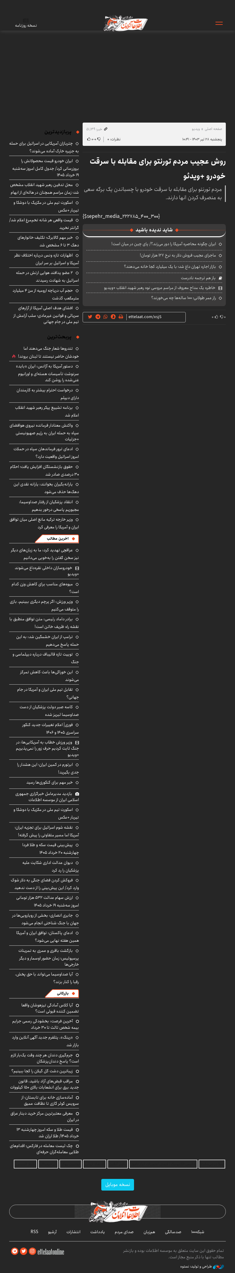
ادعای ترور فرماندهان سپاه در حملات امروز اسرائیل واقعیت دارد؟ (46, 453)
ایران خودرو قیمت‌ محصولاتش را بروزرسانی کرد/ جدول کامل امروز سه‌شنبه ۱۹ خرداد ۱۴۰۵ (45, 168)
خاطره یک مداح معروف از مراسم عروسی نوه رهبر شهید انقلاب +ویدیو (159, 287)
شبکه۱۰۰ (197, 1232)
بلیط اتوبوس (25, 1164)
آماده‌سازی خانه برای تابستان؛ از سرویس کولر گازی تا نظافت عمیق (50, 1100)
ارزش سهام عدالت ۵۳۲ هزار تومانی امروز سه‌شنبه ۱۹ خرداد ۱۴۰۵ (47, 901)
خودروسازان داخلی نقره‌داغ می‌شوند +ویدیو (47, 570)
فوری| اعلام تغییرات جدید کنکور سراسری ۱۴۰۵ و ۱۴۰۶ (50, 728)
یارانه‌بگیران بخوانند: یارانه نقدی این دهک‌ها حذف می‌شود (46, 488)
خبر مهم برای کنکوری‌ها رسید (49, 782)
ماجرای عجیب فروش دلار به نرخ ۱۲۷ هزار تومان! (178, 255)
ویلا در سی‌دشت (212, 1164)
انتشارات (73, 1232)
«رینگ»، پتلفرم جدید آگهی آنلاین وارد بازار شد (45, 1041)
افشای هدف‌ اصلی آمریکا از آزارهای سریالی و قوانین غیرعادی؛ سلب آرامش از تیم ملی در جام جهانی (46, 315)
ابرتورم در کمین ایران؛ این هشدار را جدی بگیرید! (48, 768)
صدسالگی (173, 1232)
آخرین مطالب (58, 539)
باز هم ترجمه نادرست (198, 278)
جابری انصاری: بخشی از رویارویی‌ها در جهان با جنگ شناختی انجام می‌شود (45, 919)
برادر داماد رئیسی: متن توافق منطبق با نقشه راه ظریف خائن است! (44, 623)
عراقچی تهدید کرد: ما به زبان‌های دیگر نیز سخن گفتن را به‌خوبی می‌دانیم (45, 554)
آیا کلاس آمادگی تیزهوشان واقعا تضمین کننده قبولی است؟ (50, 1008)
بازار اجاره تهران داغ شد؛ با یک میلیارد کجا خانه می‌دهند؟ (170, 266)
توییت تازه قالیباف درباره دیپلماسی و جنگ (46, 658)
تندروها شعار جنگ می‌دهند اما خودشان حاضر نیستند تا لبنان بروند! (48, 352)
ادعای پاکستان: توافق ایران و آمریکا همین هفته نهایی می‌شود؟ (47, 936)
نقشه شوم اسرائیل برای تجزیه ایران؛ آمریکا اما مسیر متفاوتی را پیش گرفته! (47, 831)
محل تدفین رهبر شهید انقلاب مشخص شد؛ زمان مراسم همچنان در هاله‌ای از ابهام (44, 188)
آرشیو (52, 1232)
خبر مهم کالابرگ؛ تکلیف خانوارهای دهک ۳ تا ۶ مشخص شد (48, 241)
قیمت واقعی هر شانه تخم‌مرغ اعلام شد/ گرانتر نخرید (44, 224)
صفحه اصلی (213, 129)
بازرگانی (63, 993)
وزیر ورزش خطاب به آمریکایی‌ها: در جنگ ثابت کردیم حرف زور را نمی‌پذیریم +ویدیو (47, 748)
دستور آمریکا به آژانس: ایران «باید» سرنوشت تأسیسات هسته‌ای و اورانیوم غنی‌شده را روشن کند (47, 373)
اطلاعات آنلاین (125, 23)
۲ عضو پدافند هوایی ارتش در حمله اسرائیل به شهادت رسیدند (47, 276)
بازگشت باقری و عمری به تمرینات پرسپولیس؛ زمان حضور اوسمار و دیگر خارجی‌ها (48, 957)
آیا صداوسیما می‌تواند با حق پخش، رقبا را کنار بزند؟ (47, 978)
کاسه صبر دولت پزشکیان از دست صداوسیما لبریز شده (49, 711)
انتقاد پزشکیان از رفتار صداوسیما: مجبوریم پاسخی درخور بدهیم (49, 506)
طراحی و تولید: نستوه (202, 1266)
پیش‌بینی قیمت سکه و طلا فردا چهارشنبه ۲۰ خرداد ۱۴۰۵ (50, 849)
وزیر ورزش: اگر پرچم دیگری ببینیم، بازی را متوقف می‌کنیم (44, 605)
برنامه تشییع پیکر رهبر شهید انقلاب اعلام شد (47, 411)
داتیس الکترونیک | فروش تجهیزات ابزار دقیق (163, 1164)
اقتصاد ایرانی (94, 1164)
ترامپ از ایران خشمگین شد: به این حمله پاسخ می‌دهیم (47, 640)
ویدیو (196, 129)
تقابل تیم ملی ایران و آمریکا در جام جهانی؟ (48, 693)
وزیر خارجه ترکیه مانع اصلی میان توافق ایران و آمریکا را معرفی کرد (44, 523)
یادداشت (97, 1232)
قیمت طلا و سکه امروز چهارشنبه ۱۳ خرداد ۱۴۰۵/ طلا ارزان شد (48, 1132)
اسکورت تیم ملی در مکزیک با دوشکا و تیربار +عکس (46, 206)
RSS (34, 1232)
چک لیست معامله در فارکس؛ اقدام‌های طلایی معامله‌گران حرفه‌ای (44, 1148)
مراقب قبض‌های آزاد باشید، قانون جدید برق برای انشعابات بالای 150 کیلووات (44, 1084)
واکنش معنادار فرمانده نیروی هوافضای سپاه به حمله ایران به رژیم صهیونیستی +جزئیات (44, 432)
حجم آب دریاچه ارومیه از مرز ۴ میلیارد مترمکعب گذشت (46, 294)
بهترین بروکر (71, 1164)
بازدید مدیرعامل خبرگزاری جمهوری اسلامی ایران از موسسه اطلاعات (47, 796)
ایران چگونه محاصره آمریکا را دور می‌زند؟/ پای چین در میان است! (163, 244)
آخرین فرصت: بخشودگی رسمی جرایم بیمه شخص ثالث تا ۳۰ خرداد (45, 1024)
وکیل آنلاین (118, 1164)
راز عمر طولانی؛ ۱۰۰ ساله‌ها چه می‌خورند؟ (183, 297)
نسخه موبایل (117, 1184)
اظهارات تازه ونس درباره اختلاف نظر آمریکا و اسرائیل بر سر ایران (46, 259)
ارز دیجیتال (48, 1164)
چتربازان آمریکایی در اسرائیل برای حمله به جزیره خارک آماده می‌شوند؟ (44, 147)
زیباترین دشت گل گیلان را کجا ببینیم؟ (42, 1071)
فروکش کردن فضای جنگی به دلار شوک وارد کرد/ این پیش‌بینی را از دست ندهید (45, 884)
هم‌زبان (149, 1232)
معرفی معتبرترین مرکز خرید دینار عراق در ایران (44, 1116)
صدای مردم (124, 1232)
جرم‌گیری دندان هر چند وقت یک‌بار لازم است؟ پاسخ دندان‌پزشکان (45, 1058)
